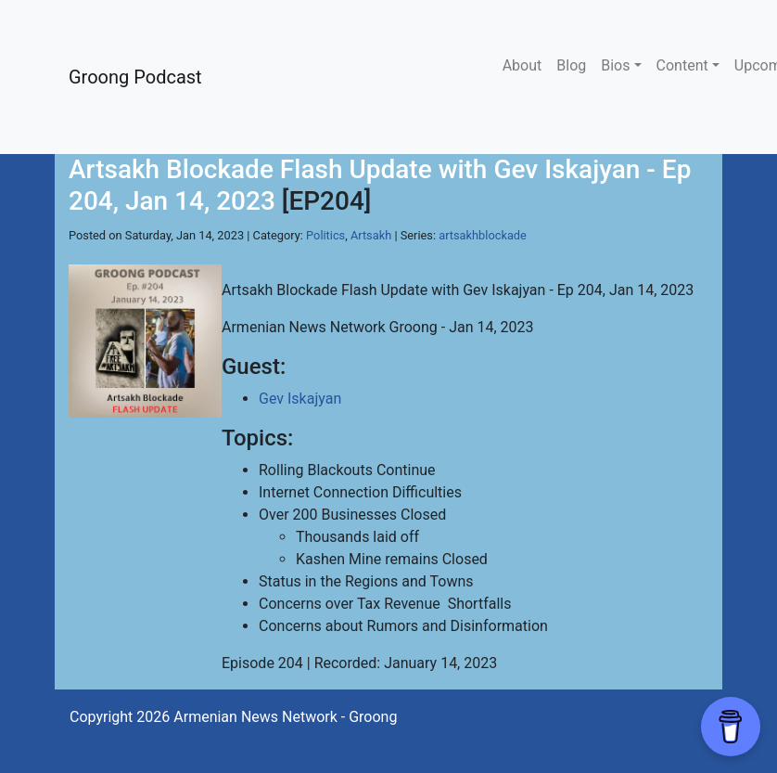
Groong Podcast (135, 77)
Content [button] (682, 65)
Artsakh (370, 235)
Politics (325, 235)
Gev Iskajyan (300, 398)
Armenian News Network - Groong (285, 717)
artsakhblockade (483, 235)
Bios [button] (615, 65)
